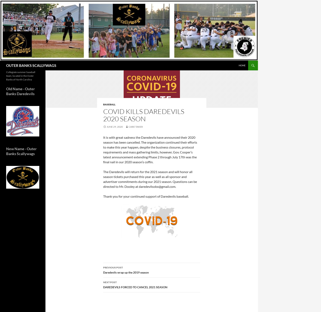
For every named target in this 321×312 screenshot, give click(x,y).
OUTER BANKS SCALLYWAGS (31, 65)
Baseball (109, 104)
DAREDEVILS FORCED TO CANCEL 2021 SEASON (151, 284)
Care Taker (136, 126)
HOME (242, 65)
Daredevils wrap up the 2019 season (151, 269)
